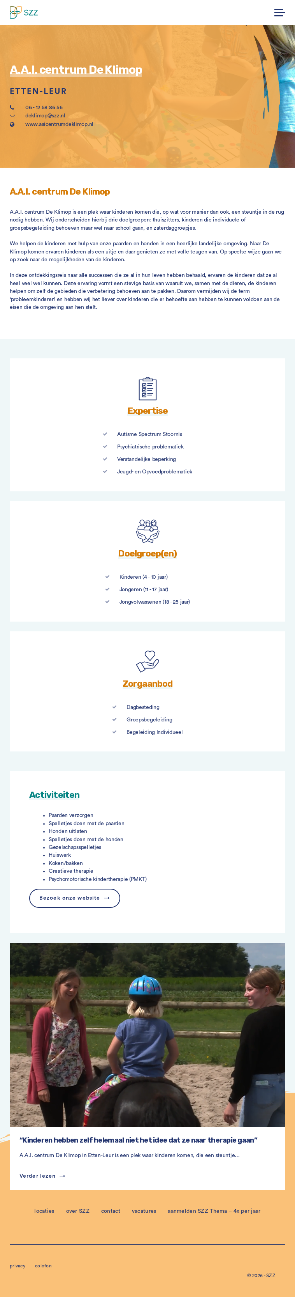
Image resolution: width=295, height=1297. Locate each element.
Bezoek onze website (69, 898)
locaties (44, 1211)
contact (110, 1211)
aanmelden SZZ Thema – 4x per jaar (214, 1211)
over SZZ (78, 1211)
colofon (43, 1265)
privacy (17, 1265)
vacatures (144, 1211)
